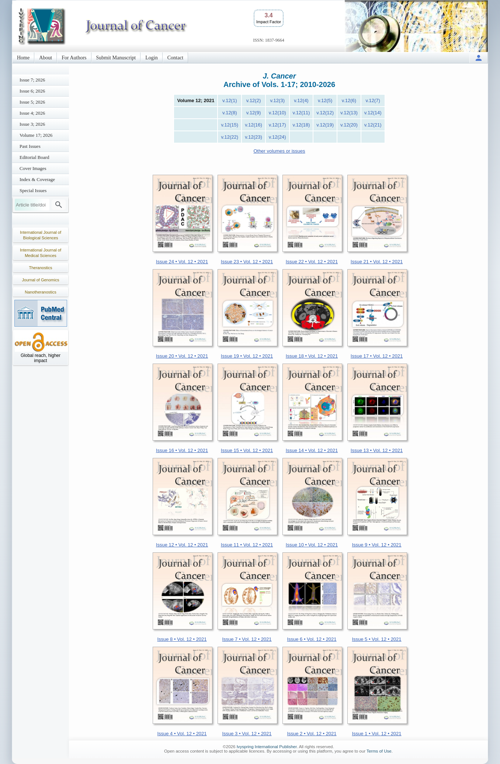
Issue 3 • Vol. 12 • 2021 (246, 733)
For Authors (74, 57)
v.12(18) (301, 125)
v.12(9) (253, 112)
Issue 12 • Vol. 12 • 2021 (182, 545)
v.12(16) (253, 125)
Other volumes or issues (279, 151)
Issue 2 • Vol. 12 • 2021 (311, 733)
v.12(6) (349, 100)
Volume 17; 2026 (36, 135)
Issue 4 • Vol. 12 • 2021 (181, 733)
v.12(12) (325, 112)
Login (151, 57)
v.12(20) (349, 125)
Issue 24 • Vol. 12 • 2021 (182, 261)
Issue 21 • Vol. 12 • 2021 (377, 261)
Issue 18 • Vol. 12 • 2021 (312, 356)
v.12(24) (277, 137)
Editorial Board (34, 157)
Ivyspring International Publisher (267, 746)
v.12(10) (277, 112)
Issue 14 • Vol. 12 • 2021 (312, 450)
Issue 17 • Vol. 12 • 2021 (377, 356)
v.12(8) (229, 112)
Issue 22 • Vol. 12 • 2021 (312, 261)
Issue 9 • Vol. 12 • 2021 (376, 545)
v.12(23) (253, 137)
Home (23, 57)
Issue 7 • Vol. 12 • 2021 (246, 639)
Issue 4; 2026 (32, 113)
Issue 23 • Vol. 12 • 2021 (247, 261)
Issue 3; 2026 (32, 124)
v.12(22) (229, 137)
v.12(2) (253, 100)
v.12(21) (373, 125)
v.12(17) (277, 125)
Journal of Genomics (40, 280)
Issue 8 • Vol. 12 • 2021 (181, 639)
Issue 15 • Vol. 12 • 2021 (247, 450)
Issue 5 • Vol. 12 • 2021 (376, 639)
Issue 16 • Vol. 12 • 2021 (182, 450)
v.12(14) (373, 112)
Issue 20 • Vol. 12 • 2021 (182, 356)
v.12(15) (229, 125)
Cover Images (33, 168)
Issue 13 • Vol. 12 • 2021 (377, 450)
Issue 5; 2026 (32, 102)
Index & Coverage (37, 179)
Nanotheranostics (40, 292)
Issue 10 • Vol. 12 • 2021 (312, 545)
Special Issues (33, 190)
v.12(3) (277, 100)
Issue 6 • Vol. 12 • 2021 (311, 639)
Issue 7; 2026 (32, 80)
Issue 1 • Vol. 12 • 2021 (376, 733)
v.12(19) (325, 125)
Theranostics (40, 267)
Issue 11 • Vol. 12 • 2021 (247, 545)
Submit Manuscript (116, 57)
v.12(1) (229, 100)
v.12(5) (325, 100)
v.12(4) (301, 100)
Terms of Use (379, 751)
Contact (175, 57)
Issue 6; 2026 (32, 91)
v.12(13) (349, 112)
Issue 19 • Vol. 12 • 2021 (247, 356)
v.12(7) (372, 100)
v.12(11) (301, 112)
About (45, 57)
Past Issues (30, 146)
